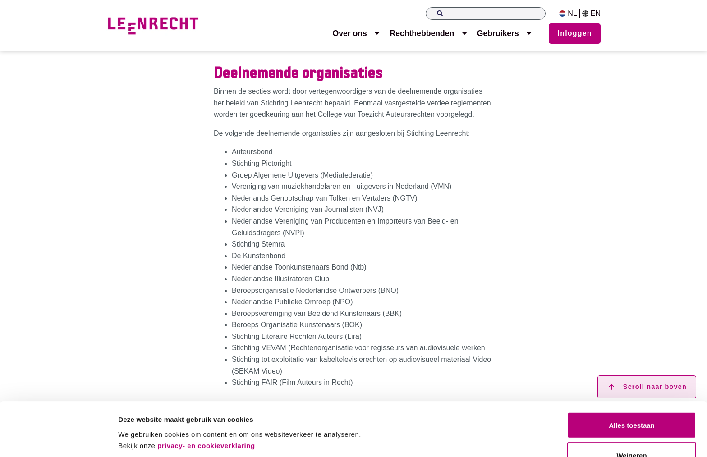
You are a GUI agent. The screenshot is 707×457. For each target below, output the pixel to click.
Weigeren (631, 424)
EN (591, 13)
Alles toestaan (632, 394)
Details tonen (139, 439)
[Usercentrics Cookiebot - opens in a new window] (58, 439)
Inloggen (575, 33)
